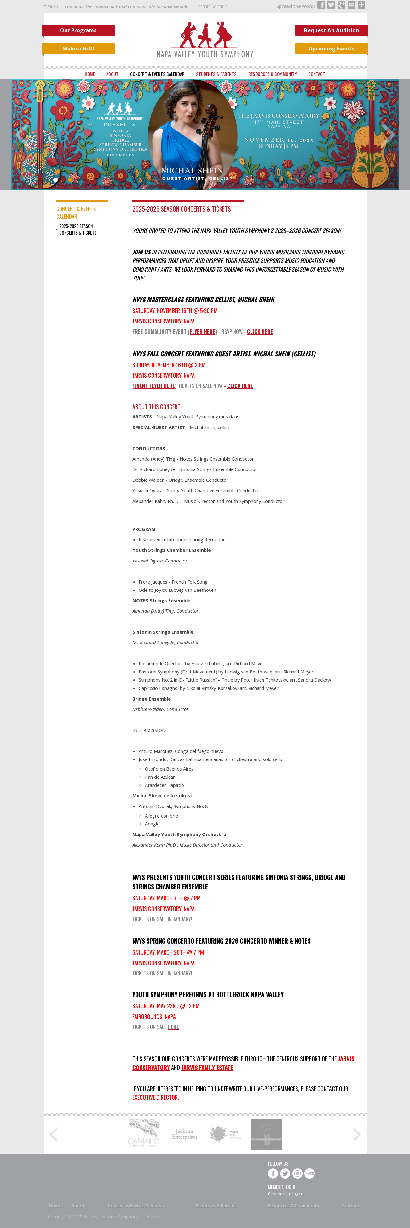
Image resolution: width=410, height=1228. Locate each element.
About (112, 74)
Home (90, 74)
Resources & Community (272, 74)
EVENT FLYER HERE (154, 386)
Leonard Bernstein (212, 6)
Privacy (152, 1216)
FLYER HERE (202, 331)
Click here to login (285, 1193)
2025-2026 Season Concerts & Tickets (77, 229)
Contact (316, 74)
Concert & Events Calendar (157, 74)
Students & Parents (216, 74)
